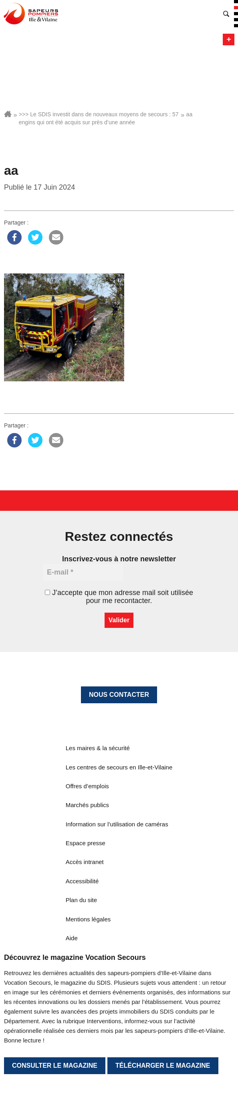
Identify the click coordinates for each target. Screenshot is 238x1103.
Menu (228, 39)
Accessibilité (82, 881)
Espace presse (85, 843)
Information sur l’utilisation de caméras (117, 824)
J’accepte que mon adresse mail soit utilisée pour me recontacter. (119, 597)
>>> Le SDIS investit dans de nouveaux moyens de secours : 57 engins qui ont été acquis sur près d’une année (99, 118)
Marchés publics (87, 804)
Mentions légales (88, 919)
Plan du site (81, 900)
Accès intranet (85, 861)
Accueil (8, 114)
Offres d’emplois (87, 786)
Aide (72, 938)
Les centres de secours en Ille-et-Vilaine (119, 767)
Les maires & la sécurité (98, 748)
